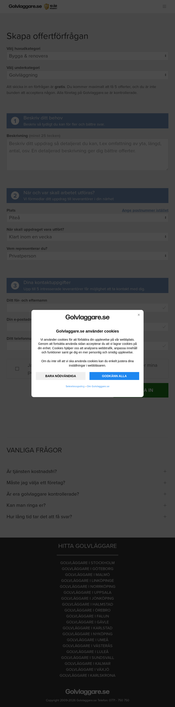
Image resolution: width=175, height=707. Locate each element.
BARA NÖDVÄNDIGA (60, 376)
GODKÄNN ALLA (114, 376)
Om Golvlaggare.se (98, 386)
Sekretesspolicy (75, 386)
